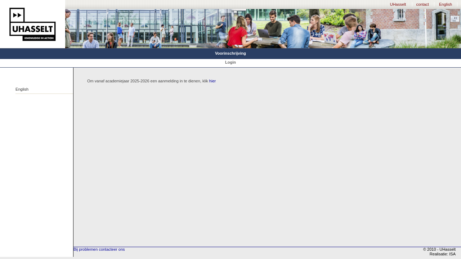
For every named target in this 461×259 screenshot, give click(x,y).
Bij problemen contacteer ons (99, 249)
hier (212, 81)
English (445, 4)
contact (422, 4)
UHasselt (398, 4)
